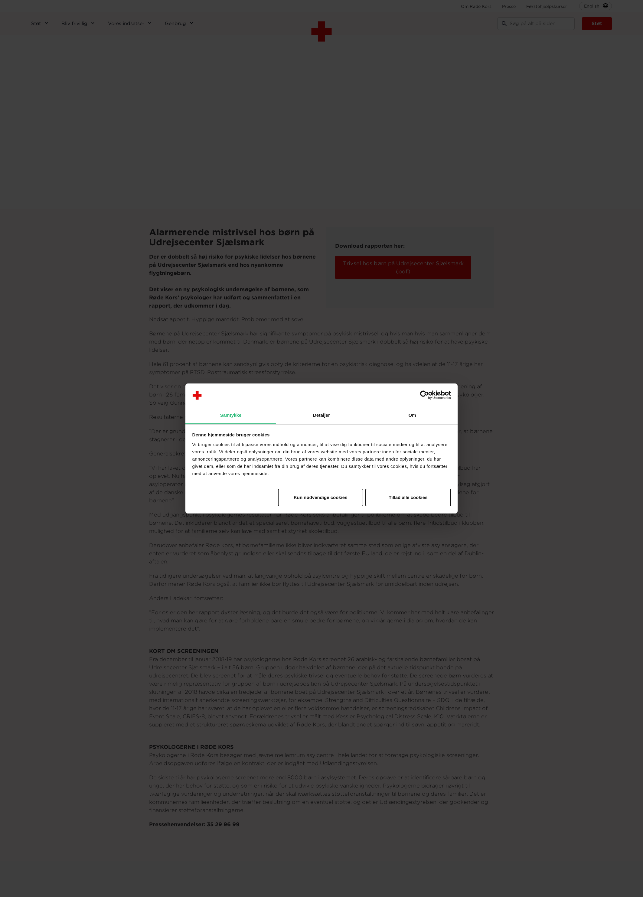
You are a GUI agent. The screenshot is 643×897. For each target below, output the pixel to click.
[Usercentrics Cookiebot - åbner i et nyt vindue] (424, 395)
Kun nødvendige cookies (321, 497)
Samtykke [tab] (231, 415)
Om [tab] (412, 415)
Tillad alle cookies (408, 497)
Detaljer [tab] (321, 415)
